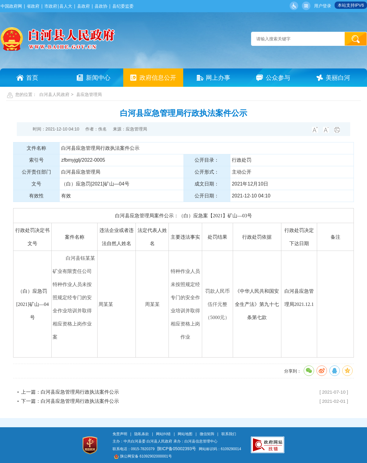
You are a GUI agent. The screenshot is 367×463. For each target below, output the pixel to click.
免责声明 (120, 434)
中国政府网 (11, 6)
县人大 (65, 6)
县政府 (83, 6)
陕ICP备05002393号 (176, 448)
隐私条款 (141, 434)
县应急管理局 (89, 94)
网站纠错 (163, 434)
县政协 (101, 6)
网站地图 (185, 434)
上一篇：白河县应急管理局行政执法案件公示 (70, 392)
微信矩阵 (207, 434)
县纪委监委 (123, 6)
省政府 (33, 6)
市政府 (50, 6)
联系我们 (228, 434)
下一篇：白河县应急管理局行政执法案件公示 (70, 401)
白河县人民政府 (54, 94)
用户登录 (322, 5)
